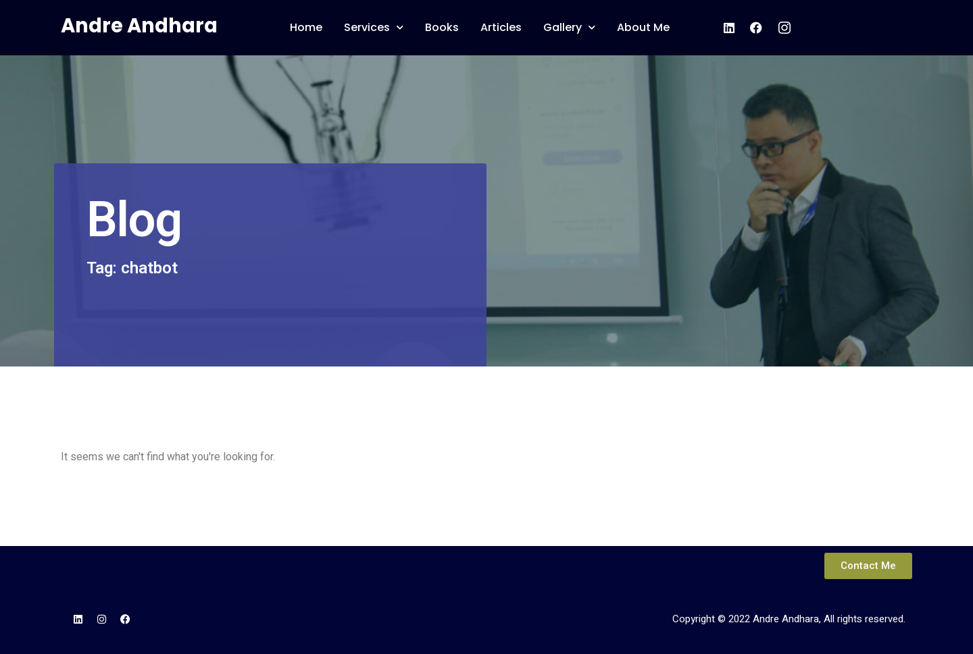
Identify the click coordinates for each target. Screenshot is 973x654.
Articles (501, 27)
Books (442, 27)
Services (373, 27)
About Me (643, 27)
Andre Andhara (139, 25)
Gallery (569, 27)
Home (306, 27)
